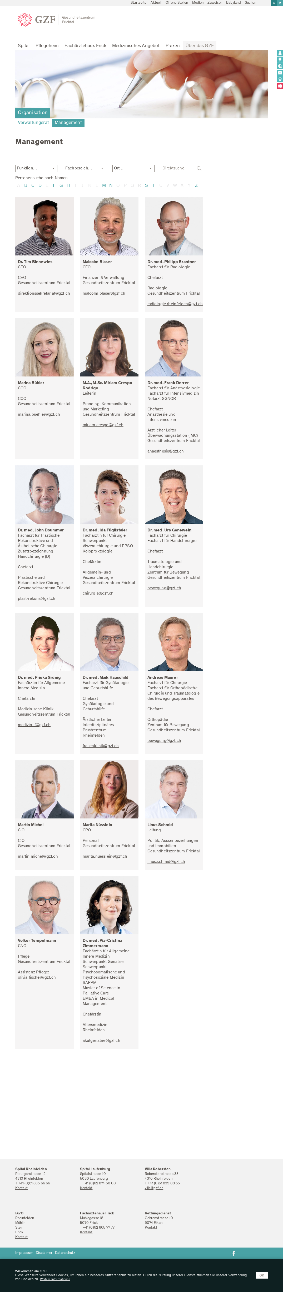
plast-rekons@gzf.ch (37, 599)
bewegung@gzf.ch (164, 588)
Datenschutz (65, 1253)
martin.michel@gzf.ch (38, 856)
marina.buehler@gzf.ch (39, 415)
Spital (24, 46)
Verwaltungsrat (33, 122)
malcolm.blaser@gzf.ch (104, 293)
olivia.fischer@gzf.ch (37, 978)
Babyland (233, 3)
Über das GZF (200, 46)
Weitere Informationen (55, 1279)
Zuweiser (214, 3)
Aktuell (156, 3)
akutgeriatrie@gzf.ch (101, 1041)
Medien (198, 3)
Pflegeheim (47, 46)
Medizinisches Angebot (136, 46)
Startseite (138, 3)
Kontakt (21, 1188)
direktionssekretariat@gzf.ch (44, 293)
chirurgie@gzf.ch (98, 593)
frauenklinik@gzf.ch (101, 746)
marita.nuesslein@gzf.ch (105, 856)
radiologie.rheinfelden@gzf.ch (175, 304)
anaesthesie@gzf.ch (165, 451)
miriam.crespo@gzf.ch (103, 425)
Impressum (24, 1253)
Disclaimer (44, 1253)
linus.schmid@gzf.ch (166, 862)
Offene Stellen (177, 3)
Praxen (173, 46)
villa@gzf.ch (154, 1188)
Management (68, 122)
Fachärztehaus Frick (85, 46)
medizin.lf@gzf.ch (34, 725)
